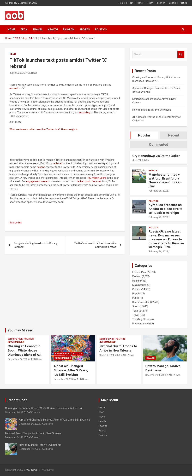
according (84, 112)
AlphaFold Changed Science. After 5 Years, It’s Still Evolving (71, 370)
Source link (15, 222)
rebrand (13, 88)
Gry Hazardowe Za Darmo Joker (156, 156)
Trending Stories (141, 319)
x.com (41, 167)
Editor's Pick (139, 272)
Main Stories (139, 285)
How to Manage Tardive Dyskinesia (151, 109)
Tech (131, 3)
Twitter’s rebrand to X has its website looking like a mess (95, 245)
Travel (140, 3)
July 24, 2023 (16, 73)
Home (122, 3)
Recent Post (17, 400)
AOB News (31, 73)
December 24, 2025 (18, 359)
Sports (172, 3)
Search (180, 54)
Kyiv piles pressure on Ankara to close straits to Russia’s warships (165, 209)
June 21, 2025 (140, 160)
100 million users (96, 177)
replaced (57, 163)
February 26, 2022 (158, 190)
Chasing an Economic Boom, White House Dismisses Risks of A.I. (24, 350)
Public (135, 297)
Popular (136, 293)
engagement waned (37, 181)
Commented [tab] (158, 144)
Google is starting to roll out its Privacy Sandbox (35, 245)
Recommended (140, 302)
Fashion (161, 3)
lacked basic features (89, 181)
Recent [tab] (173, 135)
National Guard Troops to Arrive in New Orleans (118, 348)
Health (150, 3)
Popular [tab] (144, 135)
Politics (183, 3)
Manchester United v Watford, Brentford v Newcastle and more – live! (165, 180)
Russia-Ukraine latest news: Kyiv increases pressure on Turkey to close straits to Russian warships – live (166, 239)
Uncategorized (140, 323)
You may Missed (20, 330)
